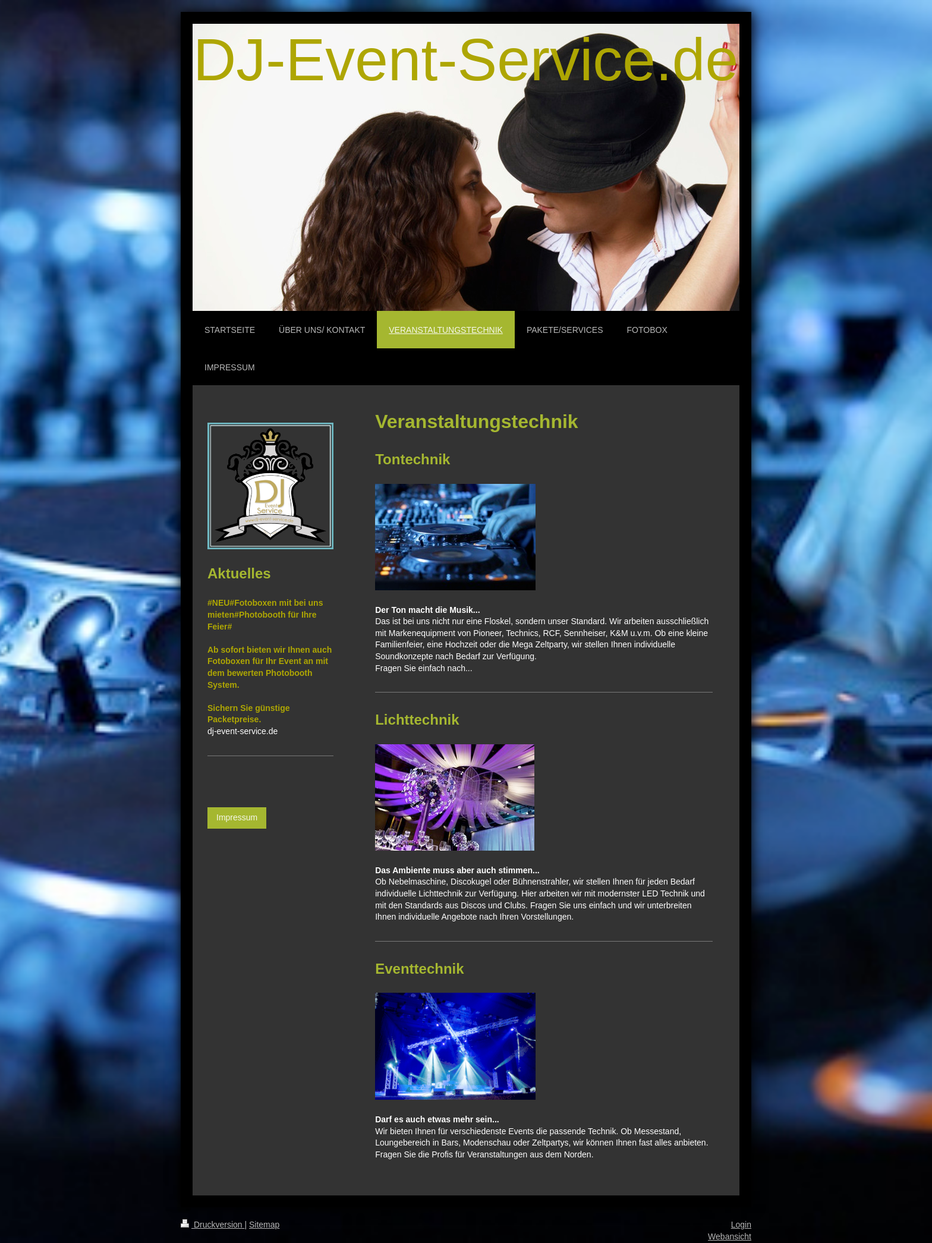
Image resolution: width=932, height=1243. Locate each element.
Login (741, 1224)
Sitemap (264, 1224)
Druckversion (212, 1224)
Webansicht (729, 1236)
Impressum (236, 817)
